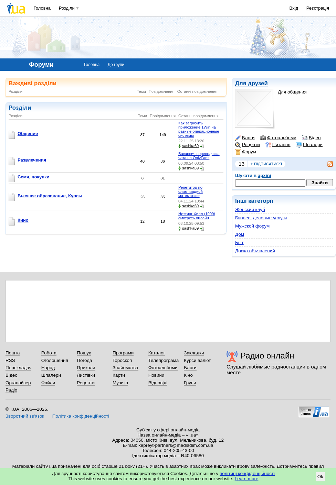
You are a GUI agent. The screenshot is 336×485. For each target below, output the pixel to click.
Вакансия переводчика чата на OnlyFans (199, 156)
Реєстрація (317, 8)
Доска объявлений (255, 250)
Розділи (67, 8)
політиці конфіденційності (247, 473)
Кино (23, 220)
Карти (119, 375)
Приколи (86, 367)
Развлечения (32, 160)
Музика (120, 382)
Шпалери (309, 144)
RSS (10, 360)
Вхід (294, 8)
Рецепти (247, 144)
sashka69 (188, 146)
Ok (320, 476)
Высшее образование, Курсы (50, 195)
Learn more (247, 478)
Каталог (156, 352)
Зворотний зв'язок (25, 416)
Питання (278, 144)
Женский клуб (250, 209)
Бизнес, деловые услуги (261, 217)
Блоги (245, 138)
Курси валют (197, 360)
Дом (239, 234)
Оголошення (54, 360)
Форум (245, 152)
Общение (28, 133)
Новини (156, 375)
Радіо (11, 390)
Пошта (13, 352)
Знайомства (125, 367)
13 (241, 164)
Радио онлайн (267, 355)
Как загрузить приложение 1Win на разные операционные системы (198, 129)
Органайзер (18, 382)
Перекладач (18, 367)
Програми (123, 352)
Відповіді (158, 382)
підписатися (266, 164)
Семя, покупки (34, 176)
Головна (42, 8)
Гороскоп (122, 360)
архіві (264, 175)
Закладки (194, 352)
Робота (48, 352)
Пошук (84, 352)
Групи (190, 382)
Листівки (86, 375)
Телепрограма (163, 360)
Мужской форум (252, 226)
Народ (48, 367)
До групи (116, 64)
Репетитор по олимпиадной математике (190, 191)
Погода (84, 360)
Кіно (188, 375)
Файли (48, 382)
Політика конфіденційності (80, 416)
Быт (239, 242)
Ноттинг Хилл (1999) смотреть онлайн (196, 216)
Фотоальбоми (278, 138)
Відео (311, 138)
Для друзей (251, 83)
